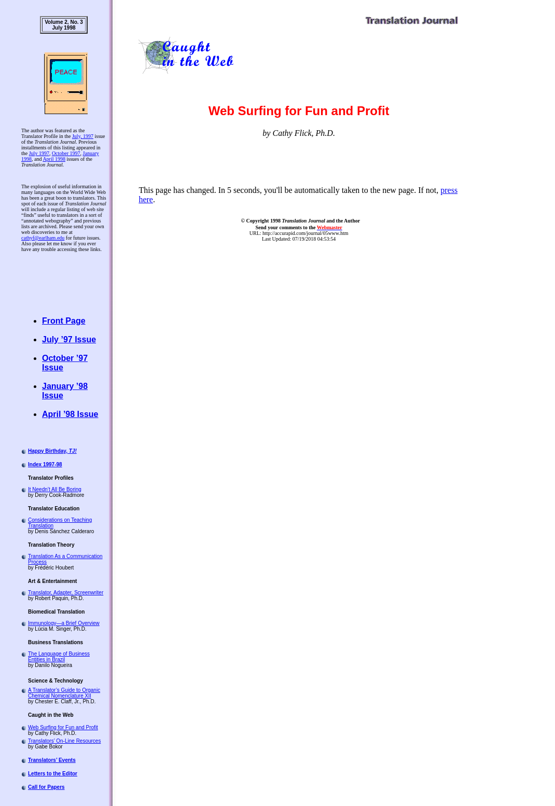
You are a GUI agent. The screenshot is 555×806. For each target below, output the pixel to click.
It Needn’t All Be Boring (54, 489)
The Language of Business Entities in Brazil (59, 656)
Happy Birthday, (52, 451)
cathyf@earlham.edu (42, 238)
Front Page (64, 320)
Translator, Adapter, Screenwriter (65, 592)
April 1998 (54, 159)
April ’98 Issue (70, 414)
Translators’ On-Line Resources (64, 741)
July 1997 (39, 153)
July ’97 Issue (69, 339)
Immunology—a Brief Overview (64, 623)
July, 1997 (82, 136)
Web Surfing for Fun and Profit (63, 727)
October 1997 (66, 153)
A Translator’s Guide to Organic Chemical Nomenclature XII (64, 693)
